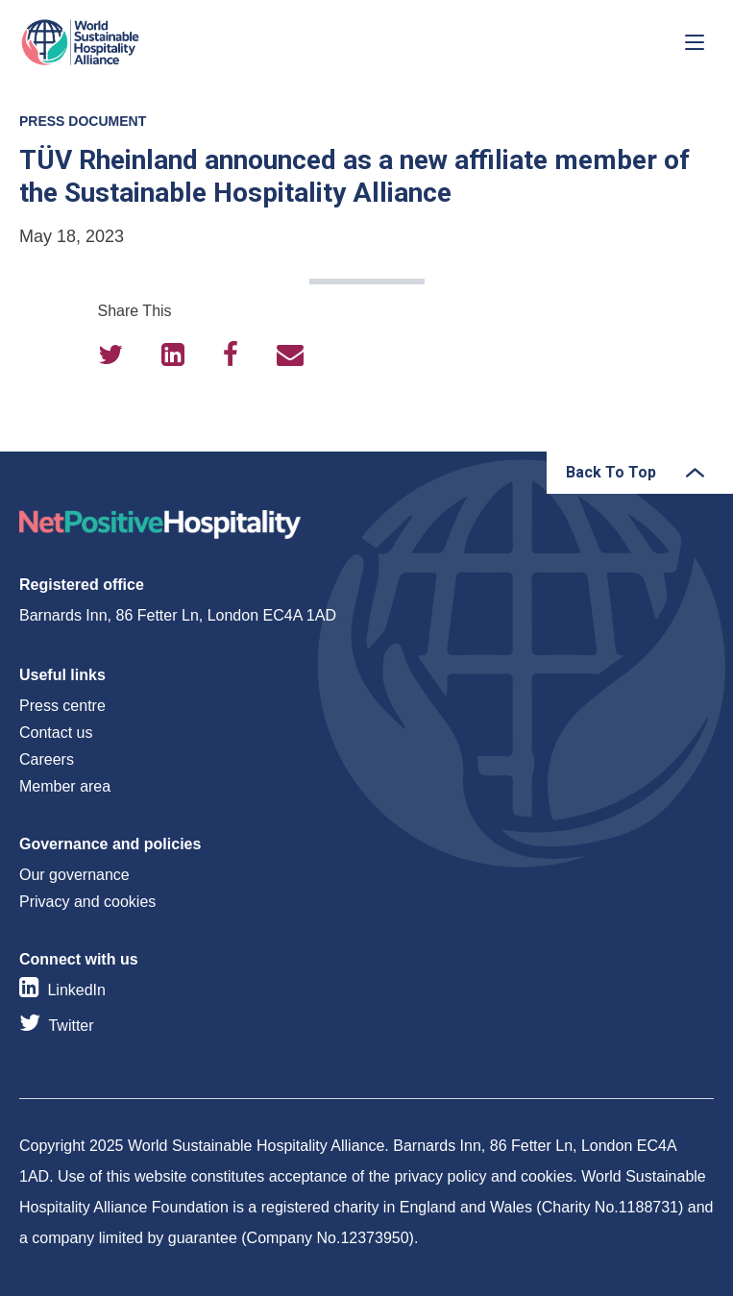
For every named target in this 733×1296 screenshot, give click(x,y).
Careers (46, 759)
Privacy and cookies (87, 901)
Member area (64, 786)
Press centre (62, 705)
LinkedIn (76, 990)
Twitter (70, 1025)
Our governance (74, 875)
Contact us (55, 732)
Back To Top (611, 472)
